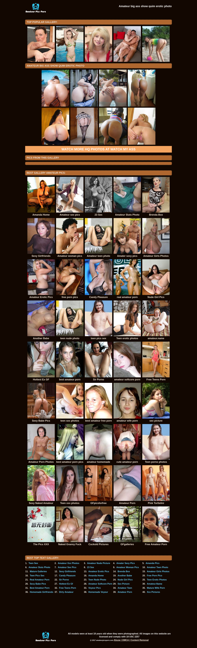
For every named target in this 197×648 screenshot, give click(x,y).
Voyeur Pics (94, 588)
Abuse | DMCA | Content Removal (131, 640)
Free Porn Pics (154, 575)
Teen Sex (33, 563)
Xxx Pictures (153, 592)
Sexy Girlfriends (67, 571)
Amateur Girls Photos (158, 571)
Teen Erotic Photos (157, 580)
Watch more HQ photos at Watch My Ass (98, 149)
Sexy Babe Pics (38, 584)
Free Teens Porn (67, 588)
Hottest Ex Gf (66, 584)
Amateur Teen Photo (157, 567)
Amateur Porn (125, 592)
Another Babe (125, 575)
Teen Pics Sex (37, 575)
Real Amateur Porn (39, 580)
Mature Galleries (38, 571)
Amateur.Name (154, 584)
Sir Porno (64, 580)
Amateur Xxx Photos (68, 563)
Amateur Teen (125, 588)
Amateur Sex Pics (67, 567)
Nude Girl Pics (125, 580)
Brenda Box (124, 571)
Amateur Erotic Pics (98, 571)
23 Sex (90, 567)
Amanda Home (96, 575)
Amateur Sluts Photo (39, 567)
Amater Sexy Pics (125, 563)
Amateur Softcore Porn (100, 584)
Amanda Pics (152, 563)
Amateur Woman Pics (127, 567)
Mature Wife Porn (156, 588)
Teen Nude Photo (97, 580)
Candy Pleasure (67, 575)
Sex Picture (124, 584)
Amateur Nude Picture (98, 563)
